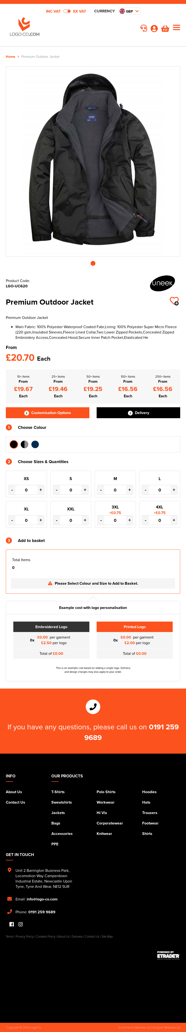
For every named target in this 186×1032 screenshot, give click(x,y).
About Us (14, 792)
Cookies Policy (45, 936)
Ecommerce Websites (132, 1027)
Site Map (107, 936)
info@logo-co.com (42, 899)
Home (10, 56)
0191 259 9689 (41, 912)
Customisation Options (47, 413)
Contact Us (15, 802)
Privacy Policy (25, 936)
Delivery (138, 413)
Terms (10, 936)
